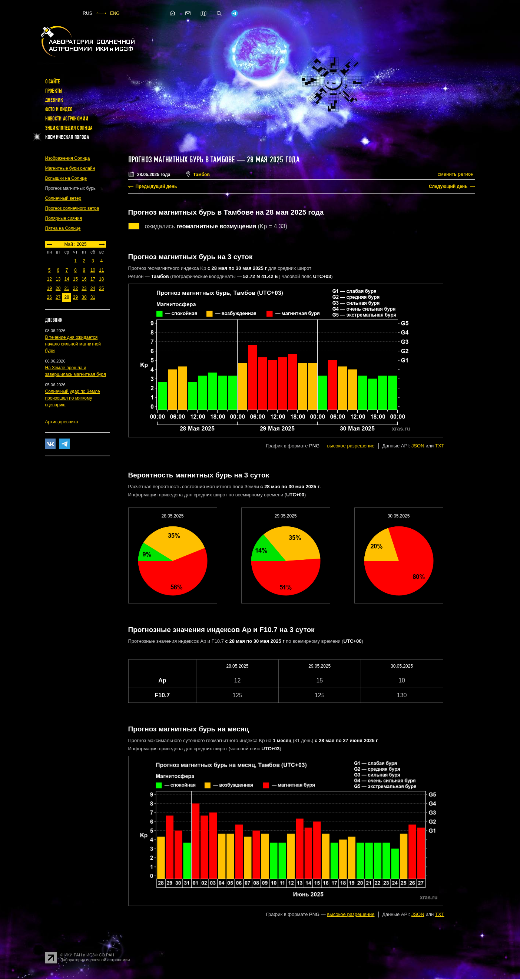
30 (84, 297)
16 (84, 279)
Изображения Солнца (67, 158)
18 (101, 279)
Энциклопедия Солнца (69, 128)
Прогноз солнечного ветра (72, 208)
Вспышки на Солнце (66, 178)
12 (49, 279)
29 (75, 297)
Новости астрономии (66, 118)
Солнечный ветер (63, 198)
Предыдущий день (156, 186)
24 (92, 288)
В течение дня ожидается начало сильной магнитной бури (73, 344)
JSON (417, 446)
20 (58, 288)
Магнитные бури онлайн (70, 168)
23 (84, 288)
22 (75, 288)
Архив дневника (61, 421)
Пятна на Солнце (63, 228)
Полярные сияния (63, 218)
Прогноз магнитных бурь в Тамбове (181, 160)
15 (75, 279)
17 (92, 279)
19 (49, 288)
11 (101, 270)
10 (92, 270)
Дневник (54, 100)
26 (49, 297)
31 (92, 297)
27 (58, 297)
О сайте (52, 81)
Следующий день (448, 186)
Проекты (54, 90)
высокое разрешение (350, 446)
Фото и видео (59, 109)
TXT (439, 446)
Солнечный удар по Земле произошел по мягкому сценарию (72, 398)
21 (66, 288)
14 (66, 279)
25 (101, 288)
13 (58, 279)
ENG (115, 13)
